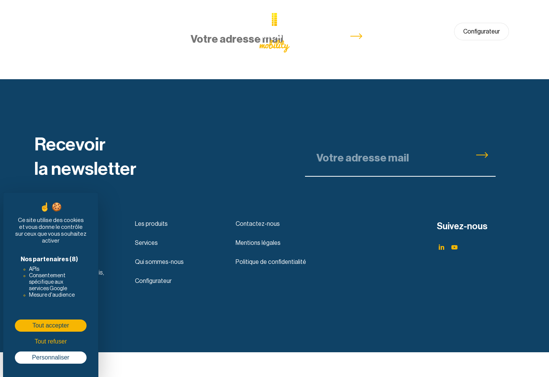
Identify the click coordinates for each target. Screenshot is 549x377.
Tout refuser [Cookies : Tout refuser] (51, 341)
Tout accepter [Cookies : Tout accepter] (50, 325)
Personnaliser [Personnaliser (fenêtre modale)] (50, 357)
